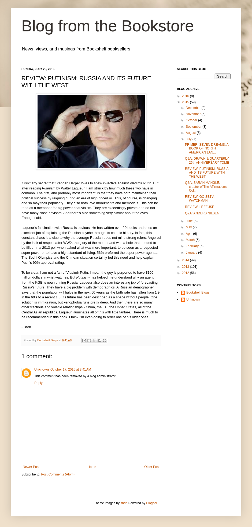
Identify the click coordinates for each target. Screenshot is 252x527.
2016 (186, 96)
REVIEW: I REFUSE (199, 207)
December (194, 108)
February (192, 246)
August (191, 133)
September (194, 127)
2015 (186, 102)
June (190, 221)
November (194, 114)
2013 (186, 267)
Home (92, 467)
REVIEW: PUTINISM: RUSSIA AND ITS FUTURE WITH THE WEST (206, 172)
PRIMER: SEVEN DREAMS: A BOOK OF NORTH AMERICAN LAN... (206, 148)
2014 (186, 260)
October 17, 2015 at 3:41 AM (70, 369)
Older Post (152, 467)
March (191, 240)
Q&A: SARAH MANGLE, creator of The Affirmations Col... (206, 186)
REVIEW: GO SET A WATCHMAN (199, 198)
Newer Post (31, 467)
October (192, 120)
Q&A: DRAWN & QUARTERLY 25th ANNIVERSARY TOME (207, 160)
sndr (123, 503)
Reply (38, 383)
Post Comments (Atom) (58, 474)
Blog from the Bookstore (107, 26)
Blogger (151, 503)
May (189, 227)
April (189, 234)
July (189, 139)
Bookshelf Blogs (197, 292)
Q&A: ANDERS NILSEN (202, 213)
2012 (186, 273)
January (192, 252)
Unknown (41, 369)
